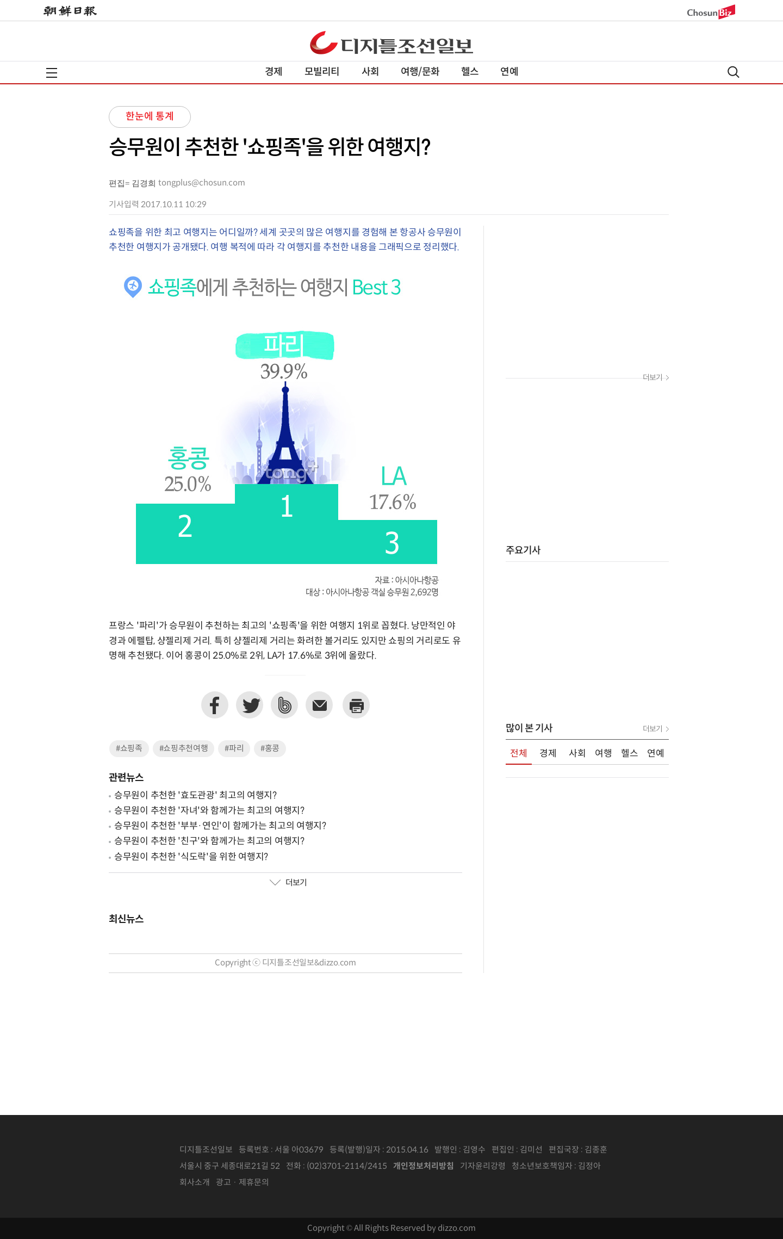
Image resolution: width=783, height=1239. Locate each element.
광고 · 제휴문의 (242, 1183)
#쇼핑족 (129, 749)
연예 (509, 72)
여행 (603, 753)
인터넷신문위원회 (636, 1167)
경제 (273, 72)
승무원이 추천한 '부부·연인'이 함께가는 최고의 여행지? (220, 826)
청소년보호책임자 (542, 1166)
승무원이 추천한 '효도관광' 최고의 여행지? (195, 795)
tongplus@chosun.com (201, 183)
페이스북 (214, 704)
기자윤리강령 (483, 1166)
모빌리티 (322, 72)
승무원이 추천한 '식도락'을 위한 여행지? (191, 857)
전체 (518, 753)
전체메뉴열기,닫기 (51, 73)
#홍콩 (269, 749)
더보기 (288, 883)
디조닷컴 (391, 42)
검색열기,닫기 (733, 72)
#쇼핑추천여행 (183, 749)
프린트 (356, 704)
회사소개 (194, 1183)
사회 (370, 72)
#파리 (234, 749)
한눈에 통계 (150, 116)
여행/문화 (420, 72)
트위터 (249, 704)
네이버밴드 (284, 704)
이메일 (319, 704)
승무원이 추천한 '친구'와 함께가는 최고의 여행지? (209, 841)
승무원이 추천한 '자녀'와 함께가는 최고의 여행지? (209, 811)
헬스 (469, 72)
